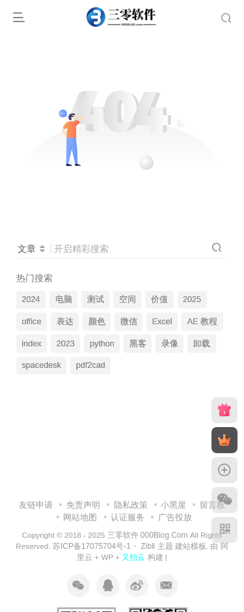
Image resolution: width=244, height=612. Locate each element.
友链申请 (36, 505)
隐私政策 (131, 505)
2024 (31, 299)
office (32, 321)
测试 (95, 299)
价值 (159, 299)
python (102, 343)
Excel (162, 321)
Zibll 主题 (156, 546)
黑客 (137, 343)
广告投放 (175, 517)
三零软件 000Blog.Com (148, 535)
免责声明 (83, 505)
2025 (192, 299)
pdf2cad (90, 365)
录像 (169, 343)
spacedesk (41, 365)
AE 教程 (202, 321)
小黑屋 (173, 505)
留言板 (212, 505)
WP (107, 557)
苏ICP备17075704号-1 (92, 546)
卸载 (201, 343)
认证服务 (127, 517)
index (32, 343)
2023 (66, 343)
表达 (65, 321)
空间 (127, 299)
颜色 (96, 321)
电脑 (63, 299)
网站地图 (80, 517)
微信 (128, 321)
